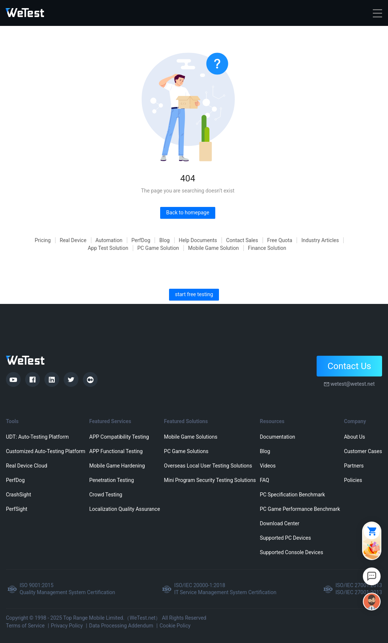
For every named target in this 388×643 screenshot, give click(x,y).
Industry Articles (320, 240)
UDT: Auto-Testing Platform (37, 437)
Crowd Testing (105, 495)
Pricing (43, 240)
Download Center (279, 523)
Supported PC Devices (285, 538)
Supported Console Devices (291, 552)
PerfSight (16, 509)
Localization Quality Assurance (124, 509)
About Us (354, 437)
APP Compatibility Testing (119, 437)
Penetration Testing (111, 480)
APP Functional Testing (115, 451)
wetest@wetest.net (352, 384)
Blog (164, 240)
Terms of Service (25, 626)
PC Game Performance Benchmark (300, 509)
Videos (268, 466)
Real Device (73, 240)
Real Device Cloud (26, 466)
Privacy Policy (67, 626)
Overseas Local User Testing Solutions (208, 466)
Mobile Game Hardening (117, 466)
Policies (353, 480)
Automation (108, 240)
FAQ (264, 480)
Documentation (277, 437)
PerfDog (140, 240)
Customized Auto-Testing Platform (45, 451)
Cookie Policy (174, 626)
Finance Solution (267, 248)
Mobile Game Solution (213, 248)
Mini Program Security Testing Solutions (210, 480)
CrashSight (18, 495)
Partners (354, 466)
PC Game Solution (158, 248)
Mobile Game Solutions (190, 437)
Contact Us (349, 366)
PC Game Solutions (186, 451)
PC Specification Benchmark (292, 495)
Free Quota (279, 240)
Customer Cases (363, 451)
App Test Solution (108, 248)
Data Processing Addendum (121, 626)
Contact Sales (242, 240)
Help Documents (198, 240)
